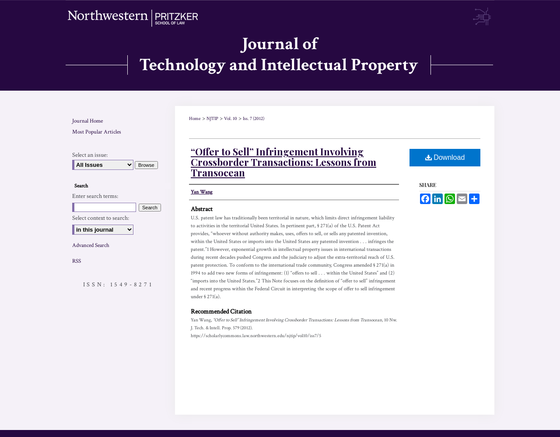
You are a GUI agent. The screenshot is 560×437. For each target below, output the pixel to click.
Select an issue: (90, 155)
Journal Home (87, 121)
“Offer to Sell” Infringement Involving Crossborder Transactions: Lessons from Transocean (283, 162)
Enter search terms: (95, 196)
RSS (76, 261)
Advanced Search (90, 245)
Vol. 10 (230, 119)
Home (195, 119)
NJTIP (212, 119)
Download (445, 157)
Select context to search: (100, 218)
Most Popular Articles (96, 132)
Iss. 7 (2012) (253, 119)
